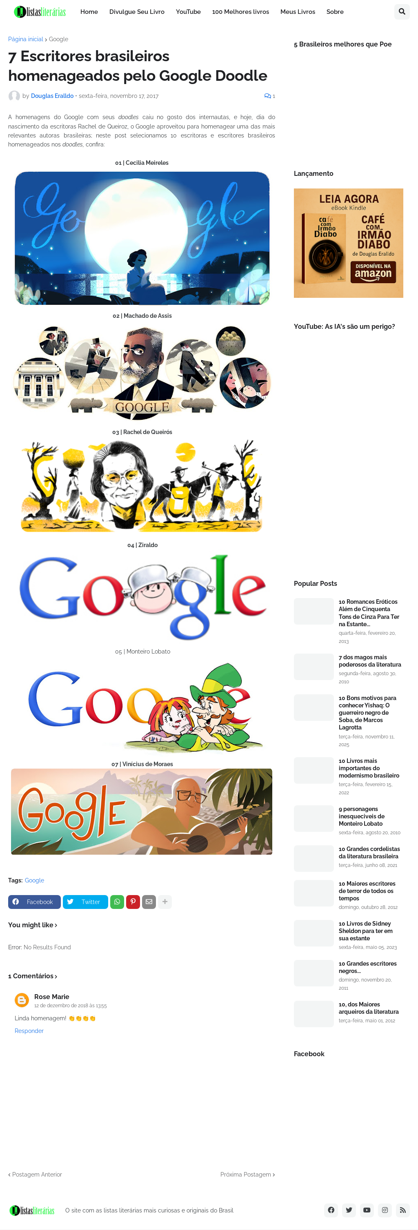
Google (58, 39)
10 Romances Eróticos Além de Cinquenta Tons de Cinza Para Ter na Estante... (369, 612)
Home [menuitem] (89, 12)
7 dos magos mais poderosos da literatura (370, 661)
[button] (402, 12)
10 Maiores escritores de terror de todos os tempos (367, 891)
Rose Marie (51, 997)
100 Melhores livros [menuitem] (240, 12)
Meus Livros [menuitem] (297, 12)
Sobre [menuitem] (335, 12)
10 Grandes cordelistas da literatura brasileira (369, 853)
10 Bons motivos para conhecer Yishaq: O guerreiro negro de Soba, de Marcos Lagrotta (367, 713)
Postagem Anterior (37, 1174)
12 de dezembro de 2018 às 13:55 (70, 1005)
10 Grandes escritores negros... (368, 967)
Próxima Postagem (245, 1174)
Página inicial (25, 39)
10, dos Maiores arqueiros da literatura (369, 1008)
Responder (29, 1031)
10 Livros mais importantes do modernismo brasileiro (369, 768)
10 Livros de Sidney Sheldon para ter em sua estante (366, 931)
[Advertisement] (348, 506)
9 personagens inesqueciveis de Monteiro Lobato (362, 816)
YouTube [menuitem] (188, 12)
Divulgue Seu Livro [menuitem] (137, 12)
